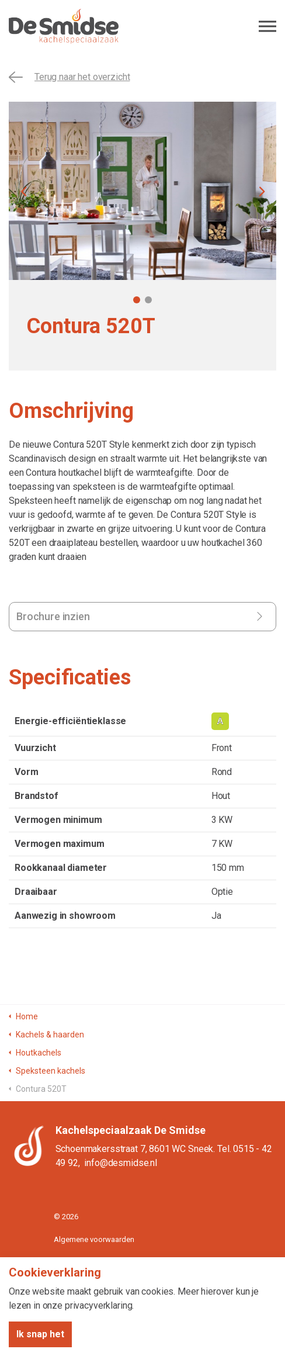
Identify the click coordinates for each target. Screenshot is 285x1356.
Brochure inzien (53, 616)
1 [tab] (136, 299)
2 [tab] (148, 299)
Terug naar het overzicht (69, 77)
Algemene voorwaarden (94, 1239)
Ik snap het (40, 1334)
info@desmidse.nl (120, 1162)
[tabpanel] (142, 191)
